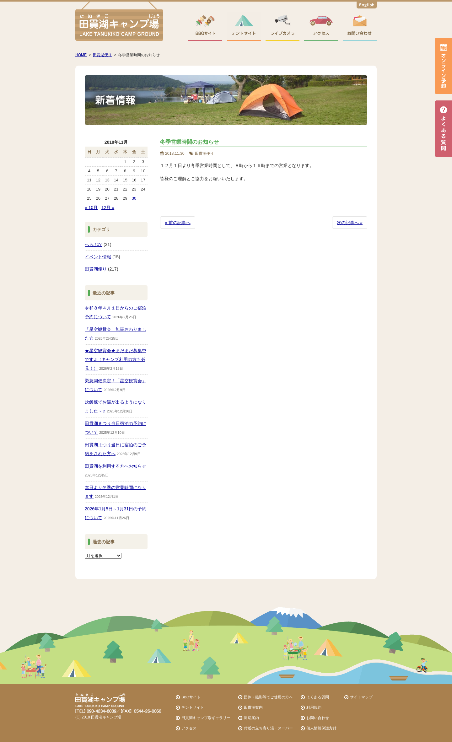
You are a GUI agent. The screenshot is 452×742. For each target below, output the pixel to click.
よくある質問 (317, 697)
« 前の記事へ (178, 222)
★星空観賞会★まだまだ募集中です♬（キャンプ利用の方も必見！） (115, 359)
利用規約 (313, 707)
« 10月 (91, 207)
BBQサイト (191, 697)
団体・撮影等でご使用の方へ (268, 697)
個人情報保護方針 (321, 728)
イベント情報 (98, 256)
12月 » (107, 207)
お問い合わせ (317, 718)
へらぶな (93, 244)
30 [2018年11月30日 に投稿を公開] (134, 198)
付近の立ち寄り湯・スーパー (268, 728)
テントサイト (192, 707)
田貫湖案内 (253, 707)
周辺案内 (251, 718)
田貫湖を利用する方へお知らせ (115, 466)
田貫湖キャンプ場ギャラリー (205, 718)
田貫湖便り (96, 269)
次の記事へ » (350, 222)
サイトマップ (361, 697)
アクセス (188, 728)
